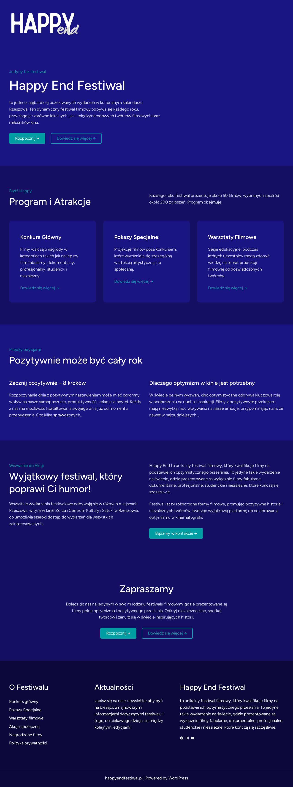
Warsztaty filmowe (26, 718)
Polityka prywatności (28, 743)
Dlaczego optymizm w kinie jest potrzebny (202, 383)
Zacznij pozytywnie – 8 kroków (47, 383)
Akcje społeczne (24, 726)
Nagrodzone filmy (25, 734)
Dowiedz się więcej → (76, 138)
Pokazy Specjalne (25, 709)
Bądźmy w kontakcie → (176, 533)
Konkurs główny (23, 701)
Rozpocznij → (27, 138)
